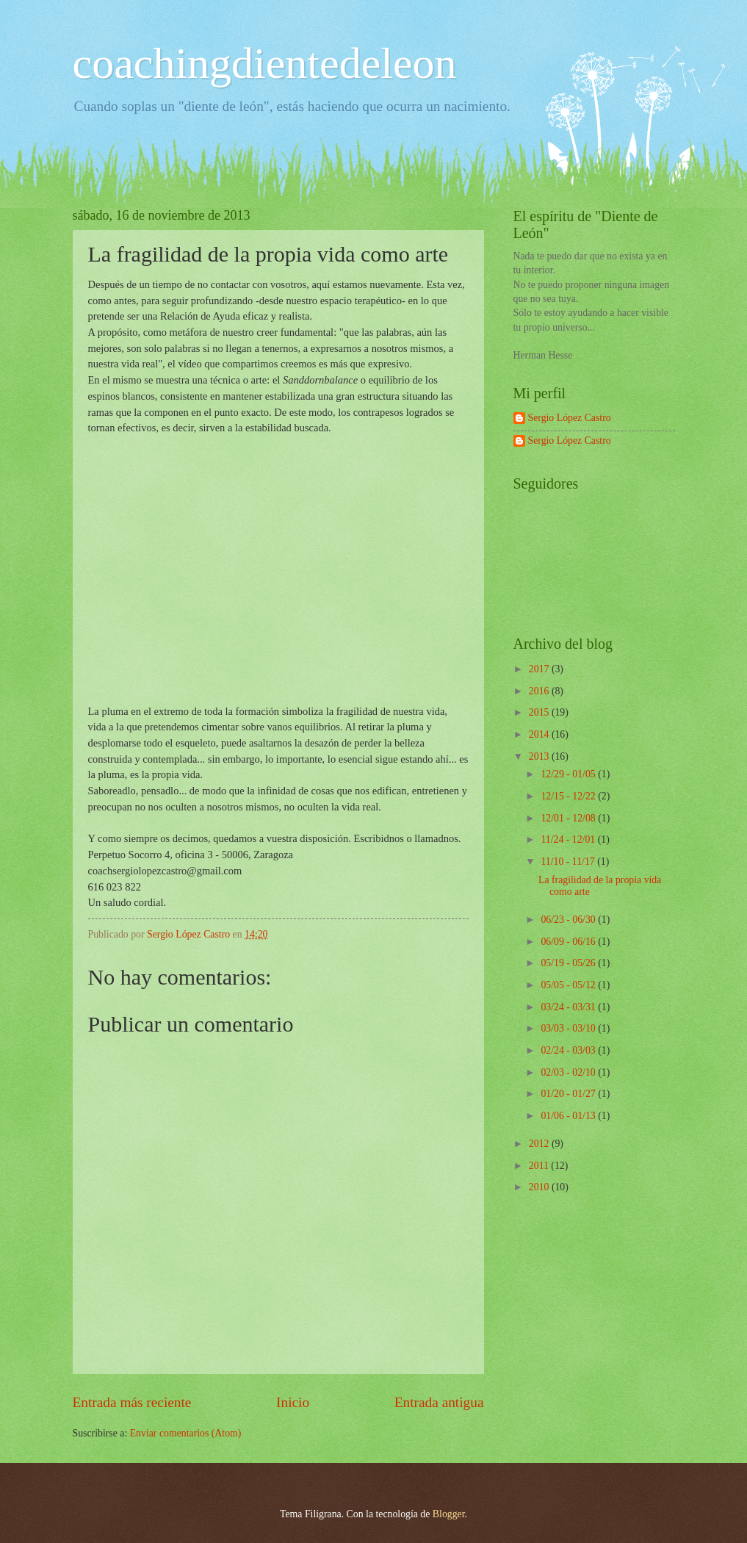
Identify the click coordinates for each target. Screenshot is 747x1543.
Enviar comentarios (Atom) (186, 1433)
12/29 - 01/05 (569, 774)
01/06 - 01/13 (569, 1115)
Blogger (449, 1513)
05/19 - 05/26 (569, 962)
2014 (540, 734)
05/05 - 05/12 (569, 984)
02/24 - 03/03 (569, 1050)
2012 (540, 1143)
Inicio (292, 1402)
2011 (540, 1165)
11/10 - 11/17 (569, 861)
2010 (540, 1187)
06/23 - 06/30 (569, 919)
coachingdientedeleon (265, 63)
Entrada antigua (439, 1402)
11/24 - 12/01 (569, 839)
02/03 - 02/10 (569, 1072)
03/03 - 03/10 (569, 1028)
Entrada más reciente (132, 1402)
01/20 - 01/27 (569, 1093)
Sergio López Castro (569, 417)
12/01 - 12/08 (569, 818)
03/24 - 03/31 (569, 1007)
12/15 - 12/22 (569, 796)
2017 (540, 669)
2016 (540, 691)
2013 (540, 756)
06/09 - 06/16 (569, 941)
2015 (540, 712)
